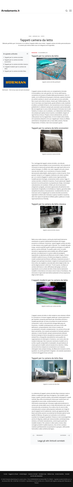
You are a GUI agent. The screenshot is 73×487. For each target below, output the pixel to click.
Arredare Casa (42, 474)
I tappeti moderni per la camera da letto (15, 68)
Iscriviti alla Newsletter (36, 476)
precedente (38, 435)
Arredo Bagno (23, 474)
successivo (65, 435)
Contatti (67, 474)
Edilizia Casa (50, 474)
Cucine (5, 474)
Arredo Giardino (59, 474)
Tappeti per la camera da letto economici (14, 61)
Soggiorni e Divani (13, 474)
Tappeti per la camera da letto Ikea (15, 71)
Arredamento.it (10, 11)
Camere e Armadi (33, 474)
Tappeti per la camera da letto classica (16, 64)
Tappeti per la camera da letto (14, 57)
